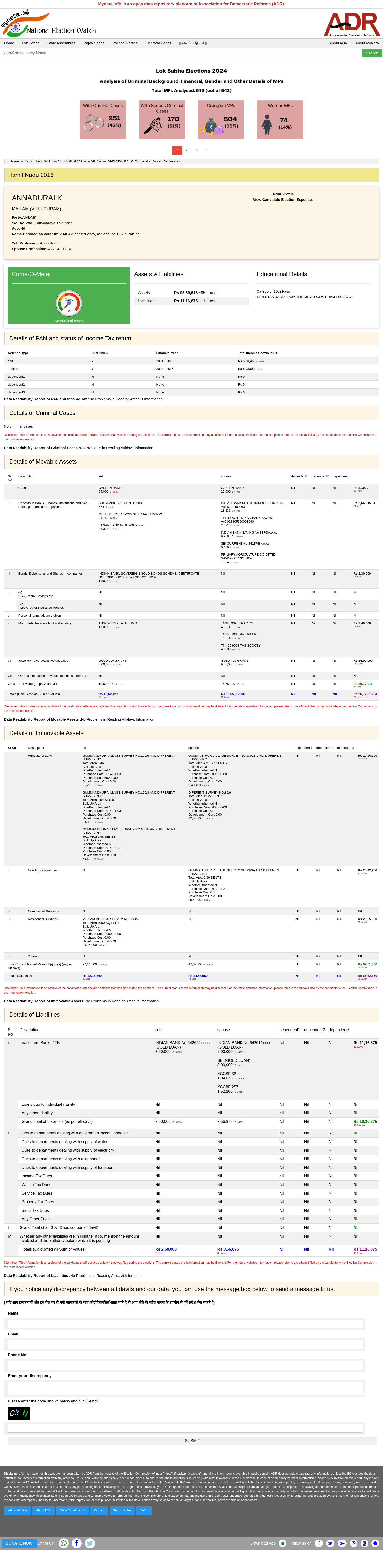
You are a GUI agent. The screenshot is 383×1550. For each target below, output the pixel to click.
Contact (99, 1510)
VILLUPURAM (70, 161)
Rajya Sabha (94, 43)
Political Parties (125, 43)
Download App (263, 1543)
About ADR (338, 43)
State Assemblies (61, 43)
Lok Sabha (31, 43)
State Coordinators (72, 1510)
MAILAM (94, 161)
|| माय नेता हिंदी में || (193, 43)
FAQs (144, 1510)
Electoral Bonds (158, 43)
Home (9, 43)
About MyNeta (367, 43)
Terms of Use (122, 1510)
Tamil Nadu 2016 (39, 161)
